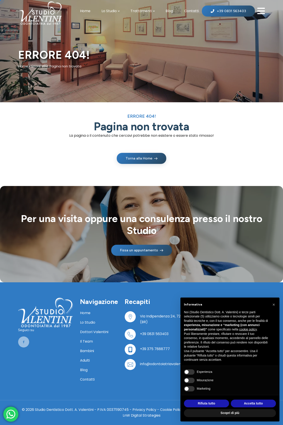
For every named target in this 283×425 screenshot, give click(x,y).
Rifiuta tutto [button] (206, 403)
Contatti (191, 10)
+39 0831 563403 (154, 333)
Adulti (85, 360)
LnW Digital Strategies (142, 415)
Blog (169, 10)
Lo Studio (109, 10)
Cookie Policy (171, 409)
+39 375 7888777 (155, 348)
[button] (273, 304)
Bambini (87, 350)
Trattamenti (141, 10)
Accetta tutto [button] (253, 403)
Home (85, 10)
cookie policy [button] (248, 329)
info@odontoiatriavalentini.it (164, 363)
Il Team (86, 341)
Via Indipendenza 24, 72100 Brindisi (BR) (169, 319)
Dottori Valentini (94, 331)
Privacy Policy (144, 409)
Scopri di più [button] (230, 413)
